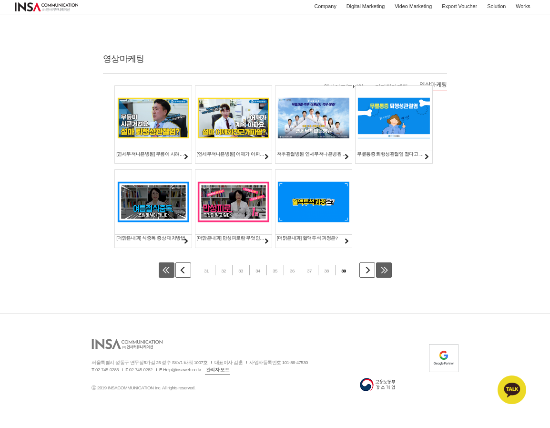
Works (523, 12)
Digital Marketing (365, 12)
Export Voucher (459, 12)
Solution (496, 12)
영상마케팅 (433, 84)
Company (325, 12)
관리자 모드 (218, 382)
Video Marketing (413, 12)
